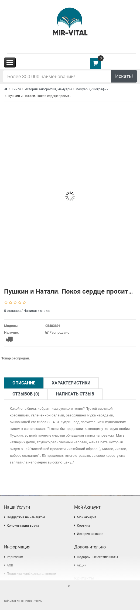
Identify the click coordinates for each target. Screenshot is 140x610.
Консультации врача (23, 525)
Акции (81, 565)
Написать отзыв (36, 311)
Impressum (15, 557)
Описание (23, 383)
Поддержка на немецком (26, 517)
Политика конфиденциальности (31, 574)
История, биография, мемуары (48, 89)
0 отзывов (12, 311)
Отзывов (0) (25, 394)
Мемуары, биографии (92, 89)
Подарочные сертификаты (97, 557)
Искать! (124, 76)
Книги (16, 89)
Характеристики (71, 383)
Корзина (83, 525)
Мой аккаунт (86, 517)
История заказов (90, 534)
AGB (10, 565)
